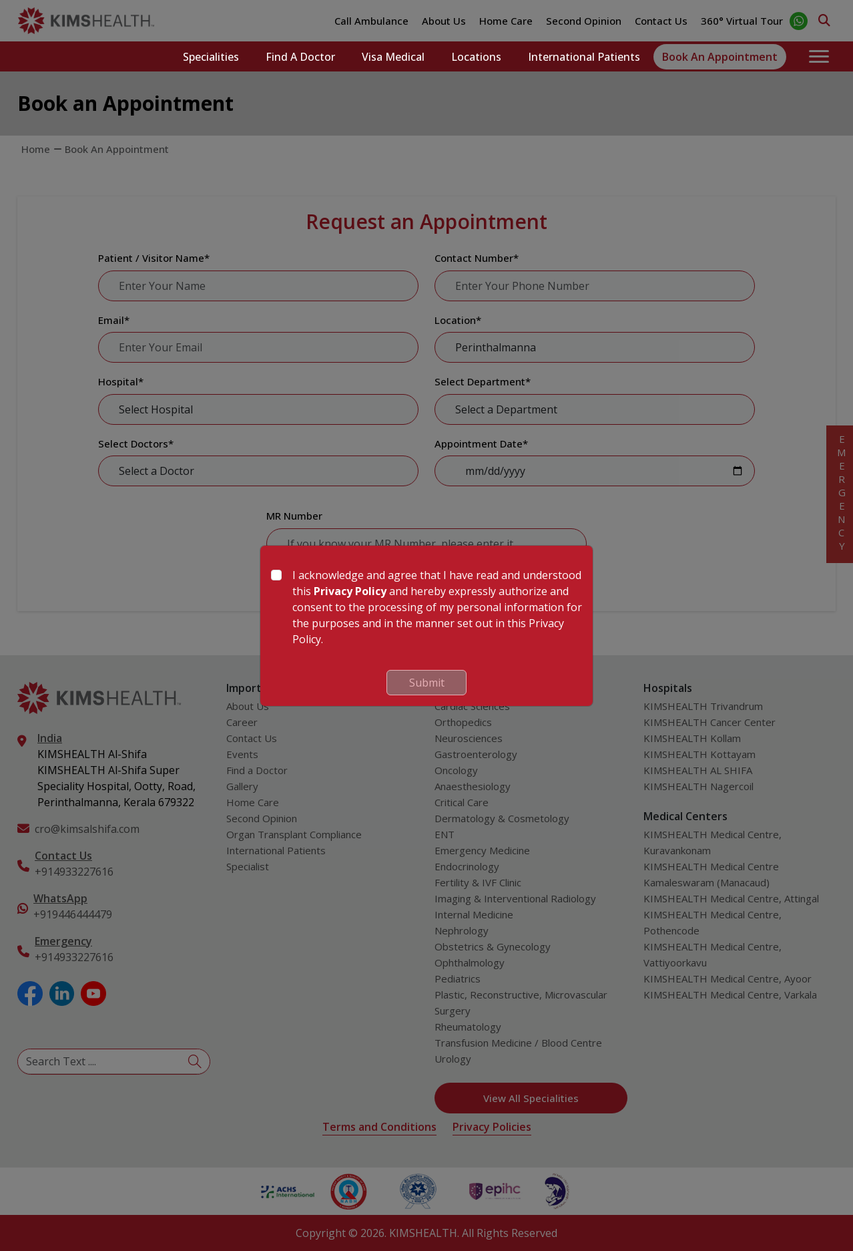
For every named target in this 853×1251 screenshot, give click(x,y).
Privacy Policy (350, 591)
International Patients (584, 56)
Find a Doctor (300, 56)
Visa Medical (393, 56)
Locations (476, 56)
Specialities (211, 56)
